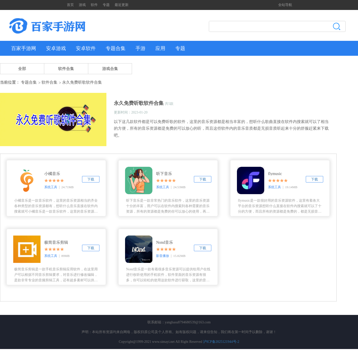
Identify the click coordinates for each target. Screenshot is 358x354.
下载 (90, 179)
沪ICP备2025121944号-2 (221, 342)
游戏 (82, 5)
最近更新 (122, 5)
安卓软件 (86, 48)
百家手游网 (23, 48)
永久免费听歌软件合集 (82, 82)
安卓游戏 (56, 48)
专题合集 (116, 48)
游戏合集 (110, 68)
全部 (22, 68)
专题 (106, 5)
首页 (70, 5)
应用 (160, 48)
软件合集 (66, 68)
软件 (94, 5)
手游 (140, 48)
